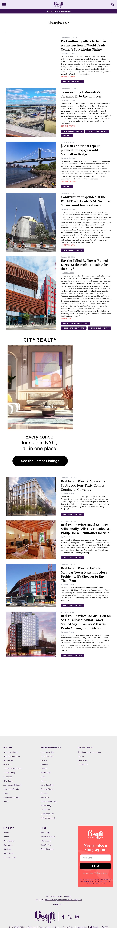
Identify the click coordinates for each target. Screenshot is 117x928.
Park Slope (45, 797)
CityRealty (67, 896)
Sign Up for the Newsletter (58, 11)
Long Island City (47, 814)
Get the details (68, 181)
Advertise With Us (48, 837)
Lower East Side (47, 785)
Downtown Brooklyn (49, 801)
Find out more (68, 77)
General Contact (47, 849)
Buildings (7, 849)
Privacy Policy (102, 881)
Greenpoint (45, 810)
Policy (5, 793)
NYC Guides (8, 760)
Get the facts (68, 126)
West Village (46, 773)
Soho (43, 777)
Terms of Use (88, 881)
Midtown (44, 764)
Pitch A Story (46, 841)
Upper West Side (47, 752)
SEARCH (113, 4)
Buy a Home (8, 853)
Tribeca (43, 781)
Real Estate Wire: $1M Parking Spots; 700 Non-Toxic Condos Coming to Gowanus (83, 485)
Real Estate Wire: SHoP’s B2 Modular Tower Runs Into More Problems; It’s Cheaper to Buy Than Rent (84, 574)
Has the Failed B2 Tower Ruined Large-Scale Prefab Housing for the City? (84, 264)
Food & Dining (9, 773)
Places (6, 837)
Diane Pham (68, 273)
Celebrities (7, 777)
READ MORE (66, 319)
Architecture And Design (75, 324)
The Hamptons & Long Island (89, 752)
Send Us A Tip (46, 845)
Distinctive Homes (10, 752)
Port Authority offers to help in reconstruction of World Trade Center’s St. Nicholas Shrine (83, 45)
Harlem (44, 760)
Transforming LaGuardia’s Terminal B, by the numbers (81, 94)
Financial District (47, 789)
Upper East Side (47, 756)
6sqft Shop (7, 764)
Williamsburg (46, 806)
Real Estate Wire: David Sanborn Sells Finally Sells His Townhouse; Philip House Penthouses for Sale (86, 529)
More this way (68, 245)
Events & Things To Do (12, 769)
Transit (67, 135)
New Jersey (82, 760)
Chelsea (44, 769)
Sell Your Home (9, 857)
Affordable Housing (11, 797)
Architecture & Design (12, 785)
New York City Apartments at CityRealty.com (64, 900)
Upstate (81, 756)
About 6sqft (45, 833)
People (6, 833)
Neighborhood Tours (73, 328)
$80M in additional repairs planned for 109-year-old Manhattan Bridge (81, 150)
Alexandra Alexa (69, 53)
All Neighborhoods (48, 818)
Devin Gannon (69, 100)
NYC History (8, 781)
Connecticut (83, 764)
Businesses (7, 845)
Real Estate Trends (97, 131)
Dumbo (44, 793)
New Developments (72, 82)
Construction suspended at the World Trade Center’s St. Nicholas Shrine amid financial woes (85, 201)
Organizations (9, 841)
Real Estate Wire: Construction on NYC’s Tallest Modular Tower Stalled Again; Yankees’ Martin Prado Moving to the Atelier (86, 622)
